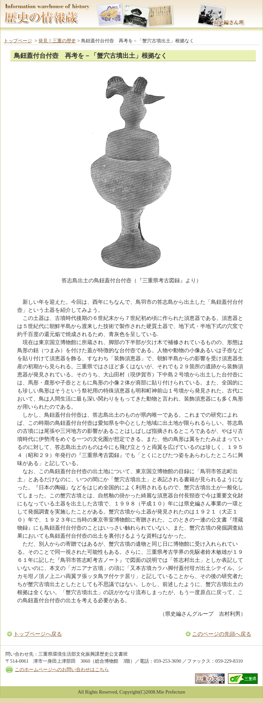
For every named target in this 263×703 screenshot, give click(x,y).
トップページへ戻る (37, 634)
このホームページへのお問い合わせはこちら (62, 669)
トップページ (18, 40)
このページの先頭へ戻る (221, 634)
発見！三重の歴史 (57, 40)
